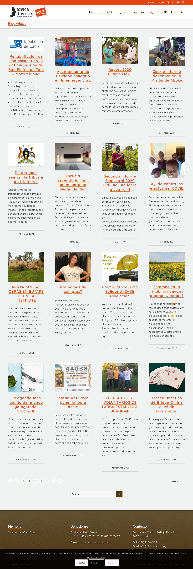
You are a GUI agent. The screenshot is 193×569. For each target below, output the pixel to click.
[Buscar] (182, 12)
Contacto (140, 526)
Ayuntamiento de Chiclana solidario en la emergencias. (73, 76)
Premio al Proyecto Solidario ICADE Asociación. (120, 291)
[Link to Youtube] (177, 2)
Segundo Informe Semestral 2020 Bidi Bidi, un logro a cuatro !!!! (120, 183)
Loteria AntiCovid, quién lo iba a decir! (73, 402)
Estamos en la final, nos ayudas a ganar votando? (167, 291)
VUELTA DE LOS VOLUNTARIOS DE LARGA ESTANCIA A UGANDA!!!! (120, 404)
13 (47, 481)
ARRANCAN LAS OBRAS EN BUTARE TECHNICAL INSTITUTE (26, 293)
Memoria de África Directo (23, 532)
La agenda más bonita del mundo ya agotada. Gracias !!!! (26, 404)
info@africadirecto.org (153, 546)
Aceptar (81, 563)
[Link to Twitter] (168, 2)
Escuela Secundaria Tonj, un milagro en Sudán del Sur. (73, 182)
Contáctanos (149, 2)
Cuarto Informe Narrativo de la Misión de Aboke (166, 76)
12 (41, 481)
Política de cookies (96, 557)
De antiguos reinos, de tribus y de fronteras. (26, 177)
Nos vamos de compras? (73, 289)
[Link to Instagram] (182, 2)
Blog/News (17, 23)
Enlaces (160, 2)
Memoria (14, 526)
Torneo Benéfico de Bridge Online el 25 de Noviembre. (167, 404)
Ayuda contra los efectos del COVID (167, 186)
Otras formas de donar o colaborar (91, 542)
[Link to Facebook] (172, 2)
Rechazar (112, 563)
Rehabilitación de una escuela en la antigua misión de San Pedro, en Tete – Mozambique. (26, 65)
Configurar (96, 563)
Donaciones (79, 526)
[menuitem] (149, 2)
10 (29, 481)
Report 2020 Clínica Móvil (120, 71)
